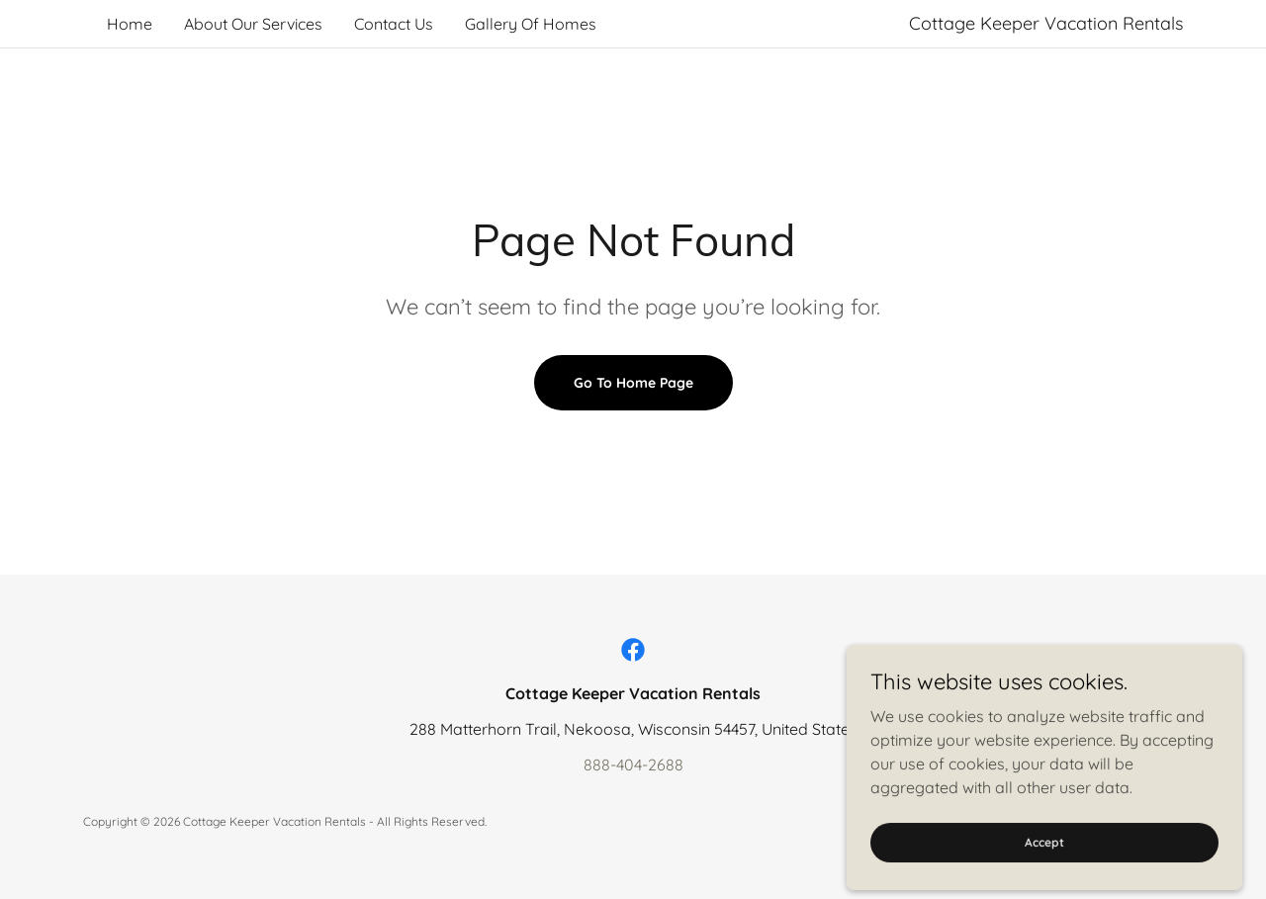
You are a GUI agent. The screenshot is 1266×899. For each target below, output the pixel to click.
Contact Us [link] (393, 24)
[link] (633, 650)
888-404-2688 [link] (633, 764)
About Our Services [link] (253, 24)
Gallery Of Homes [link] (530, 24)
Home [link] (129, 24)
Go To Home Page (633, 383)
